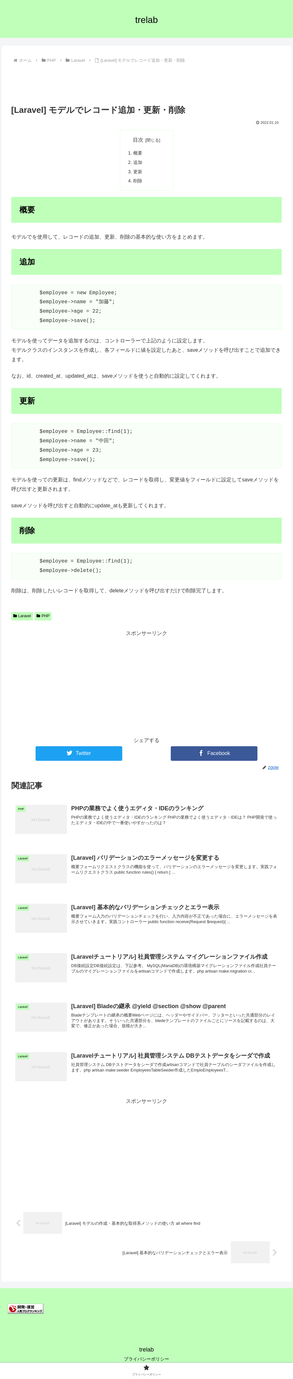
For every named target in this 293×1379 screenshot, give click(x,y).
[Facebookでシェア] (214, 753)
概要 (137, 153)
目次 (138, 140)
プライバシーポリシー (146, 1359)
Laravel (22, 616)
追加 (137, 162)
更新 (137, 171)
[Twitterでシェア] (79, 753)
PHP (43, 616)
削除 (137, 180)
